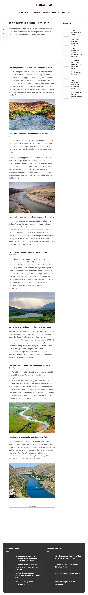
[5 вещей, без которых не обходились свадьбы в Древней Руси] (9, 575)
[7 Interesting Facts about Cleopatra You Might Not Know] (66, 62)
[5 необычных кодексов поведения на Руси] (9, 584)
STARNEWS (44, 5)
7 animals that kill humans (76, 73)
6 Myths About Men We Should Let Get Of (76, 95)
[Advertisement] (32, 54)
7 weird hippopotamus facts (76, 32)
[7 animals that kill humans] (66, 74)
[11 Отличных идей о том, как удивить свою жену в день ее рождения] (9, 567)
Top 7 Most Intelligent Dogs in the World (75, 42)
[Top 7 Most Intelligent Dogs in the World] (66, 41)
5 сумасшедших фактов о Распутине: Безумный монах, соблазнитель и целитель (26, 558)
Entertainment (63, 12)
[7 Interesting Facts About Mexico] (50, 575)
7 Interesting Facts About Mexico (67, 573)
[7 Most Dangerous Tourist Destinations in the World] (66, 51)
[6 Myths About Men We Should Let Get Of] (66, 94)
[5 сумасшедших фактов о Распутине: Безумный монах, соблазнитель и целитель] (9, 558)
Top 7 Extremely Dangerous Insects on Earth (75, 84)
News (27, 12)
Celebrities (36, 12)
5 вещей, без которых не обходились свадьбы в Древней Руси (27, 575)
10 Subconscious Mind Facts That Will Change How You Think (68, 557)
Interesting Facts (49, 12)
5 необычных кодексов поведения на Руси (24, 583)
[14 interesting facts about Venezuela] (50, 584)
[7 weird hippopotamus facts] (66, 33)
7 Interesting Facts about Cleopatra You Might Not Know (76, 64)
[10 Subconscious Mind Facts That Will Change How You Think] (50, 558)
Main (21, 12)
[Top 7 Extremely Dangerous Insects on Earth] (66, 83)
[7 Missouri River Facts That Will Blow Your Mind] (50, 567)
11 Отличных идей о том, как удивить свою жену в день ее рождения (26, 567)
